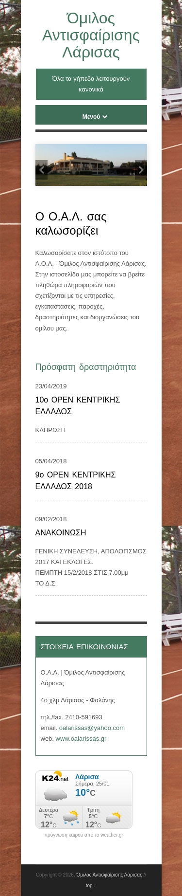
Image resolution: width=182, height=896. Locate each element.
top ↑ (91, 885)
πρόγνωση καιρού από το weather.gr (83, 835)
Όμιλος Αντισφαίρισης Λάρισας (91, 35)
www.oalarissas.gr (81, 738)
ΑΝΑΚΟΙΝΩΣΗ (60, 533)
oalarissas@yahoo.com (92, 727)
